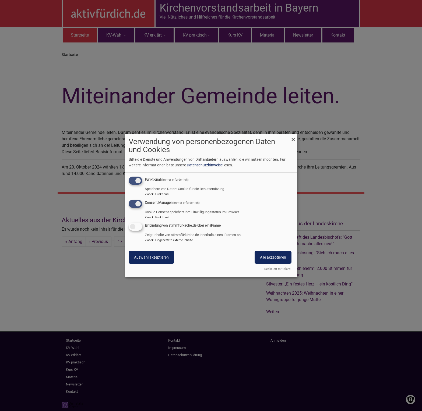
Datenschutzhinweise (205, 165)
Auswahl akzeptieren (151, 257)
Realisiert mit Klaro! (277, 269)
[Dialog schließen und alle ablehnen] (293, 137)
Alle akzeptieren (273, 257)
